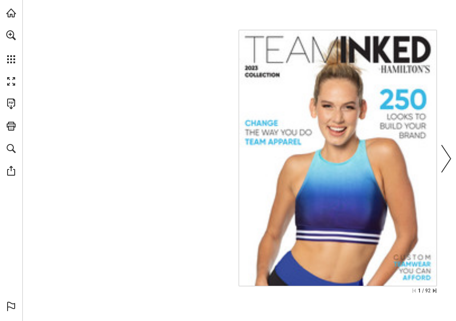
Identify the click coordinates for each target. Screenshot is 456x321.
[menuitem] (11, 46)
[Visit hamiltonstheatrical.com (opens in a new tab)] (11, 13)
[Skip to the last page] (434, 290)
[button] (11, 35)
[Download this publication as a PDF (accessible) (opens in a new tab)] (11, 104)
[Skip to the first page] (414, 290)
